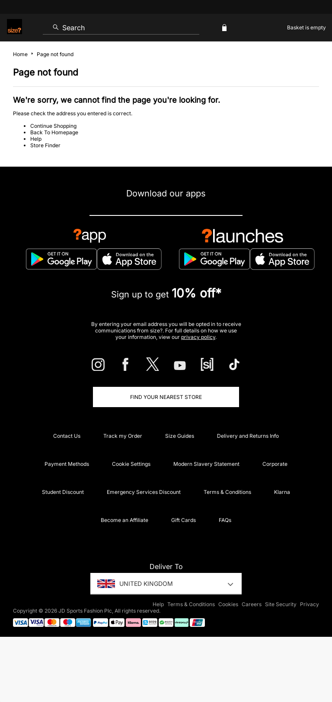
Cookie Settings (131, 464)
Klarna (282, 492)
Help (36, 139)
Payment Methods (67, 464)
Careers (252, 604)
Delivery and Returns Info (248, 436)
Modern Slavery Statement (206, 464)
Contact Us (66, 436)
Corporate (274, 464)
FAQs (225, 520)
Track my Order (122, 436)
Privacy (309, 604)
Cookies (228, 604)
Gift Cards (183, 520)
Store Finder (45, 145)
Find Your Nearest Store (166, 397)
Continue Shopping (53, 126)
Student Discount (63, 492)
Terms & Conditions (227, 492)
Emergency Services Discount (144, 492)
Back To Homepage (54, 132)
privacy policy (198, 337)
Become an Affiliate (124, 520)
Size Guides (179, 436)
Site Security (281, 604)
